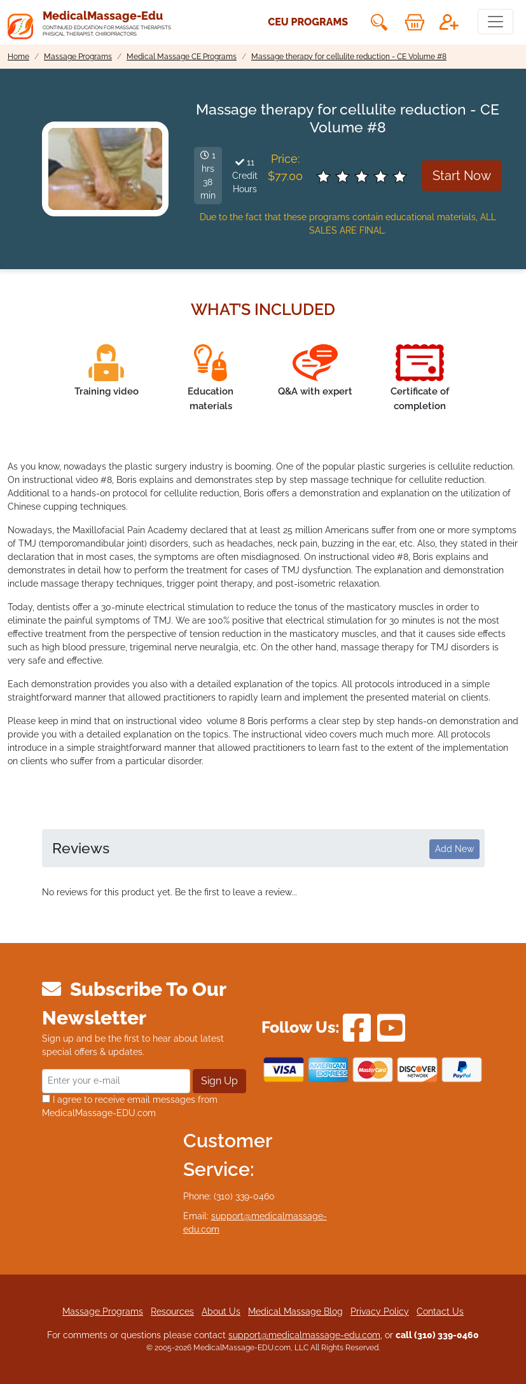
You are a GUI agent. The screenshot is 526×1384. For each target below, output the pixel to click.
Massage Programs (102, 1311)
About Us (221, 1311)
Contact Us (440, 1311)
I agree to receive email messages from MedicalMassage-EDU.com (130, 1106)
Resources (172, 1311)
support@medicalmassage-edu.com (304, 1335)
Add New (454, 849)
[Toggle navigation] (495, 21)
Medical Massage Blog (295, 1311)
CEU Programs (308, 22)
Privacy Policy (379, 1311)
